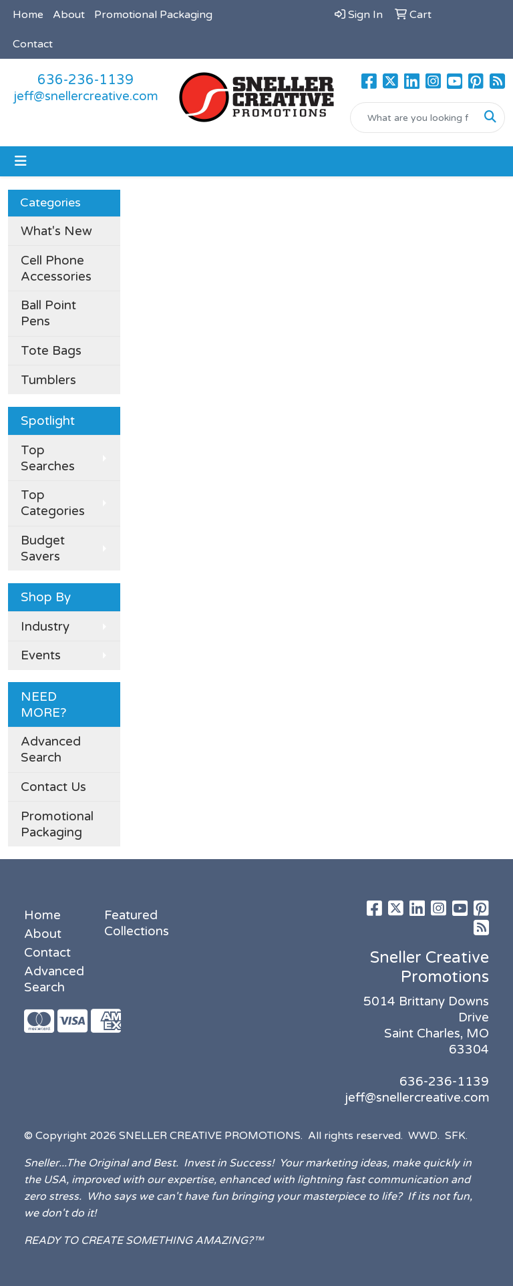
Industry (45, 626)
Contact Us (53, 787)
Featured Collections (136, 923)
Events (41, 655)
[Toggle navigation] (21, 161)
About (69, 14)
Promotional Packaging (153, 14)
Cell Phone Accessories (56, 268)
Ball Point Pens (48, 313)
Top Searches (48, 458)
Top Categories (53, 503)
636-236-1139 (85, 80)
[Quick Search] (413, 117)
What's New (56, 231)
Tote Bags (51, 350)
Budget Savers (43, 548)
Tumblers (48, 380)
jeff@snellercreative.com (85, 96)
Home (28, 14)
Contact (33, 44)
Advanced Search (51, 749)
